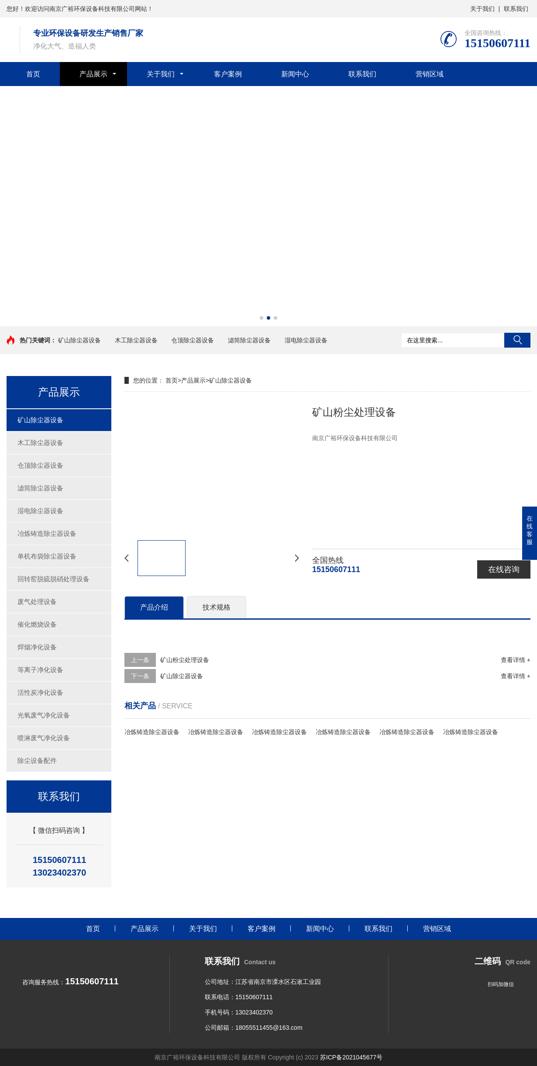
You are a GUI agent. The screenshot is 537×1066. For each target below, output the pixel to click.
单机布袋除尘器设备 (46, 556)
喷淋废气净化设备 (43, 738)
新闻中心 (295, 74)
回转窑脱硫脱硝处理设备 (53, 579)
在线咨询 (504, 569)
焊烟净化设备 (37, 647)
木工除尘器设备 (136, 340)
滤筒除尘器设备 (249, 340)
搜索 (517, 340)
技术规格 (217, 607)
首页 (33, 74)
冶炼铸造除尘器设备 (46, 533)
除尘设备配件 (37, 760)
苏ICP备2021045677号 (351, 1057)
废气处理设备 (37, 601)
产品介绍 (154, 607)
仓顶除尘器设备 (192, 340)
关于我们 (482, 8)
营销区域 (430, 74)
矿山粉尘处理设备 (184, 659)
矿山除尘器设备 (79, 340)
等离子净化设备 (40, 669)
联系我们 (516, 8)
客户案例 (228, 74)
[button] (261, 318)
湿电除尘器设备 (306, 340)
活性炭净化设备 (40, 692)
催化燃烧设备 (37, 624)
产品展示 (93, 74)
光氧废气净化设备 (43, 715)
